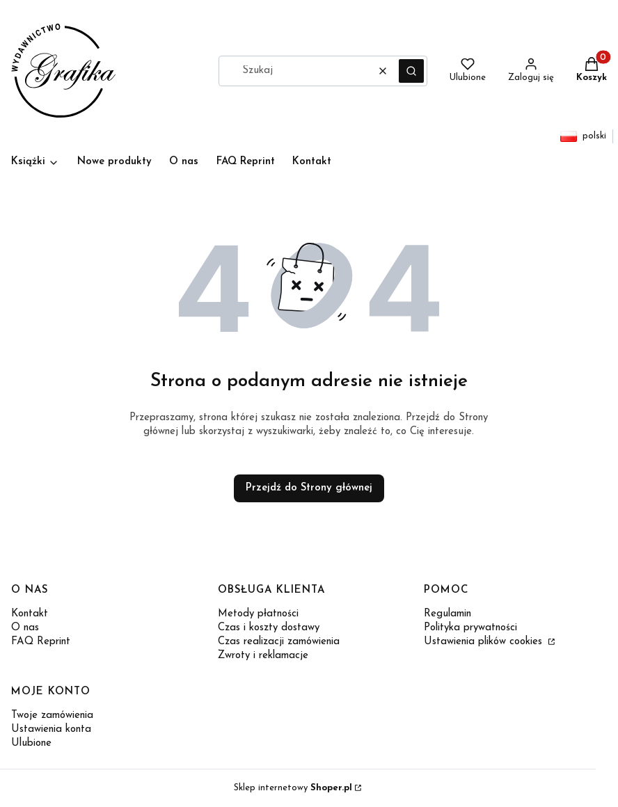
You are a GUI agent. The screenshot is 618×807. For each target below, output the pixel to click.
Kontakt (29, 614)
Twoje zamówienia (52, 715)
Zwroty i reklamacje (263, 655)
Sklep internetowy (293, 787)
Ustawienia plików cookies (485, 642)
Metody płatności (258, 614)
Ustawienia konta (51, 729)
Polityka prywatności (470, 628)
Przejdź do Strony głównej (309, 488)
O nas (25, 628)
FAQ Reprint (40, 642)
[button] (411, 71)
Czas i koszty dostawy (268, 628)
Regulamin (447, 614)
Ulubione (31, 743)
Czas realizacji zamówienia (279, 642)
